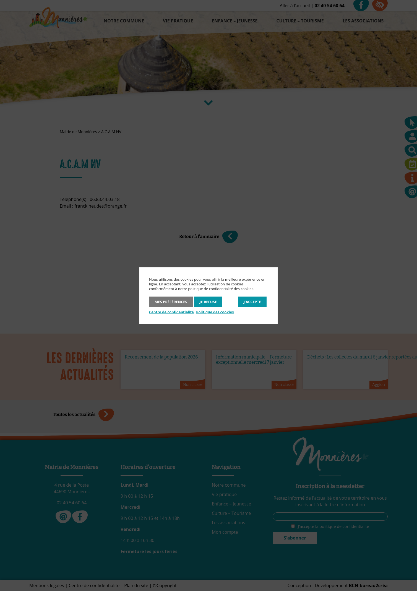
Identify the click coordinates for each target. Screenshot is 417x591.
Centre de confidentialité (171, 311)
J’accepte (252, 301)
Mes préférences (171, 301)
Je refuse (208, 301)
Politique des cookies (215, 311)
